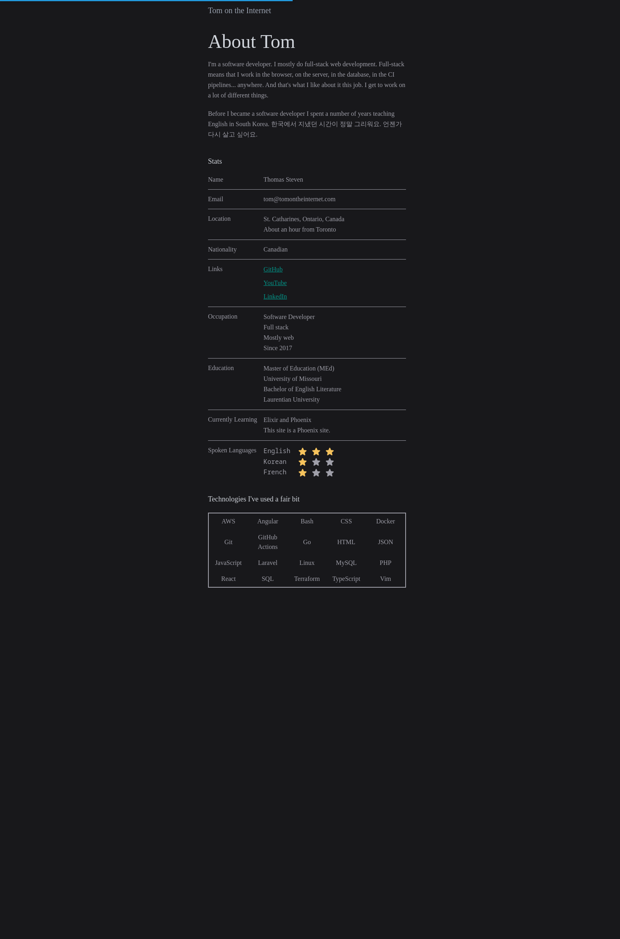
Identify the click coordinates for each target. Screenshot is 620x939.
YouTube (275, 282)
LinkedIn (275, 296)
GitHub (273, 269)
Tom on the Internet (239, 10)
